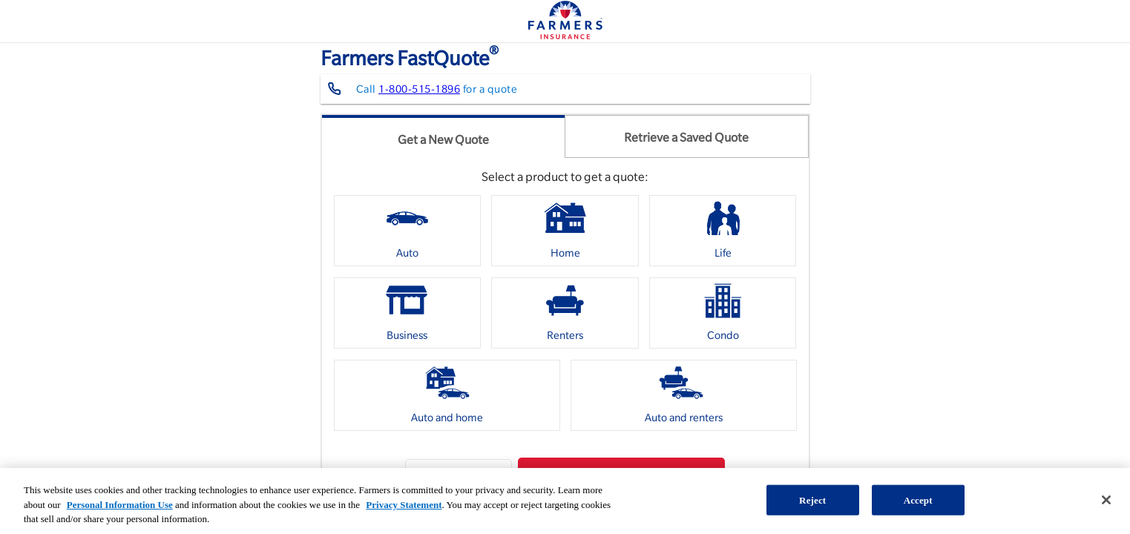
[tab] (443, 136)
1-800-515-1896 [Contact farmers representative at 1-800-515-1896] (419, 89)
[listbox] (565, 318)
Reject (812, 499)
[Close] (1106, 500)
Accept (918, 499)
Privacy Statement (403, 504)
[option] (408, 230)
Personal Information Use (120, 504)
